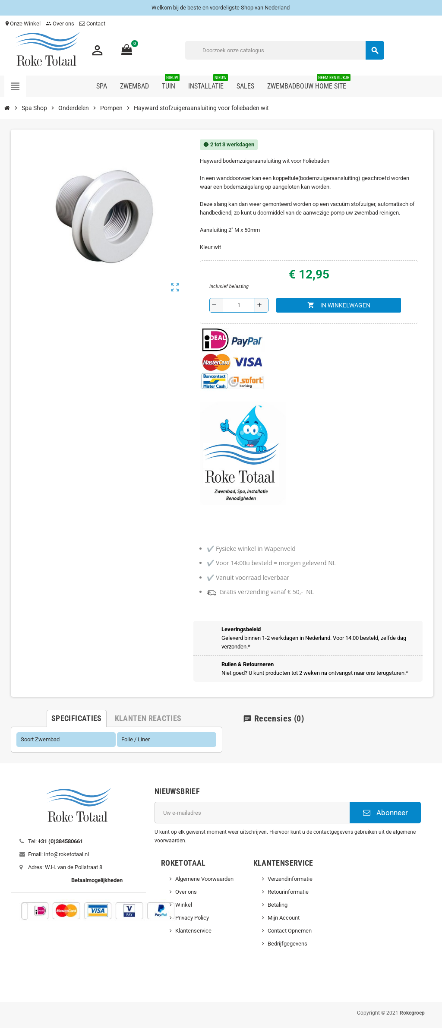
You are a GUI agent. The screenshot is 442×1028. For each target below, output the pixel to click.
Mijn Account (284, 917)
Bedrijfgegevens (287, 943)
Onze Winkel (22, 23)
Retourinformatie (288, 892)
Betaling (277, 904)
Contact (93, 23)
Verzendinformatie (290, 879)
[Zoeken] (284, 50)
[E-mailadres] (252, 812)
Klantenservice (193, 930)
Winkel (183, 904)
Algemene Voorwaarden (204, 879)
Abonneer (385, 812)
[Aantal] (239, 305)
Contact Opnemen (290, 930)
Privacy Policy (192, 917)
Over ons (60, 23)
